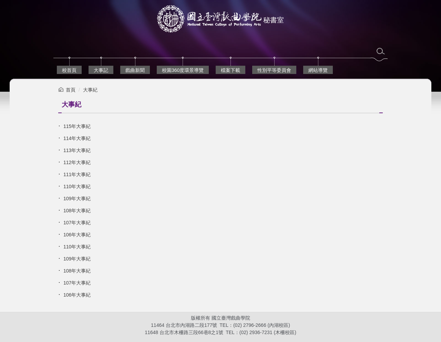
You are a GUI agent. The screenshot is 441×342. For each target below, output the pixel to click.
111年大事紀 (77, 174)
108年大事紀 (77, 210)
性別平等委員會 (274, 70)
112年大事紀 (77, 162)
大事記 (101, 70)
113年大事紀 (77, 150)
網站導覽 (318, 70)
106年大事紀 (77, 234)
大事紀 (90, 90)
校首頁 (69, 70)
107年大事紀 (77, 222)
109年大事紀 (77, 198)
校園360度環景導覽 (183, 70)
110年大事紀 (77, 186)
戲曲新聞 (135, 70)
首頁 (70, 90)
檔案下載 (230, 70)
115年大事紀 (77, 126)
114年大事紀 (77, 138)
